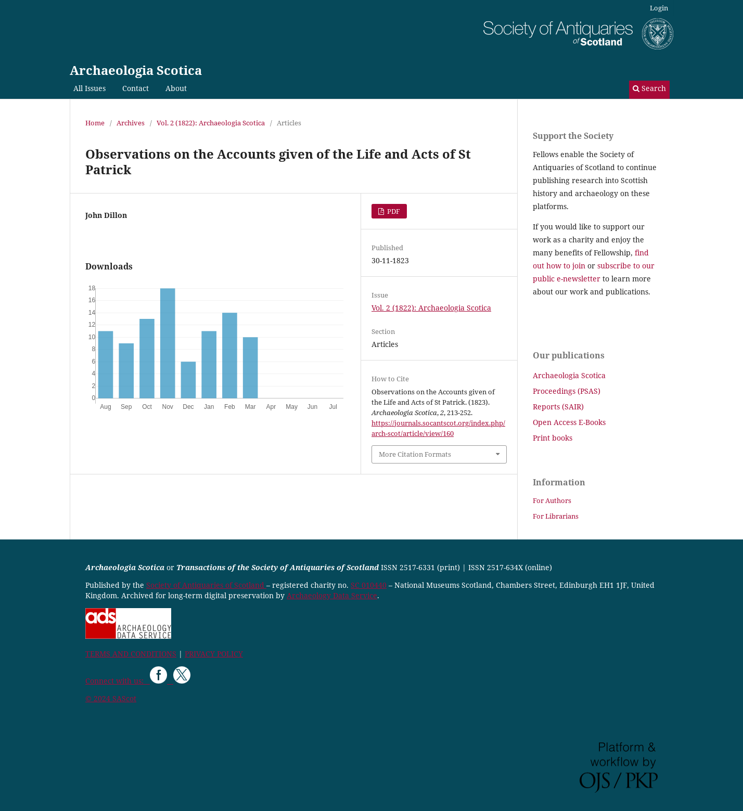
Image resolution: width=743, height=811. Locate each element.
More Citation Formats (415, 454)
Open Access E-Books (569, 422)
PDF (393, 211)
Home (95, 122)
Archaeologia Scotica (136, 70)
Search (649, 88)
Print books (552, 438)
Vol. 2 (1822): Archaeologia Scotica (211, 122)
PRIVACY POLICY (214, 654)
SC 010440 (369, 585)
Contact (135, 88)
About (176, 88)
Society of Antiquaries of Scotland (206, 585)
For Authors (552, 500)
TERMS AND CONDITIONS (130, 654)
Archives (131, 122)
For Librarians (556, 516)
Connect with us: (117, 681)
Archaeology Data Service (332, 595)
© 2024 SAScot (110, 698)
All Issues (89, 88)
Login (659, 7)
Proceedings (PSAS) (566, 391)
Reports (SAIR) (558, 406)
